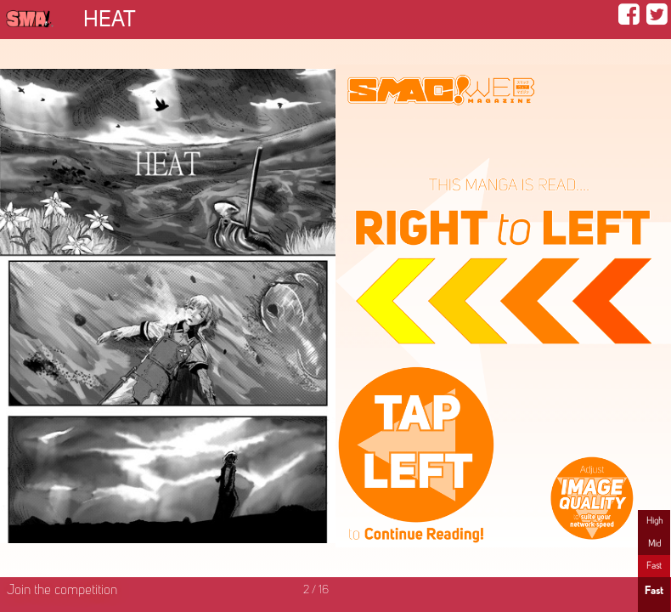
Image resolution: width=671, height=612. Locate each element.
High (654, 521)
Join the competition (62, 591)
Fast (654, 566)
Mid (654, 544)
